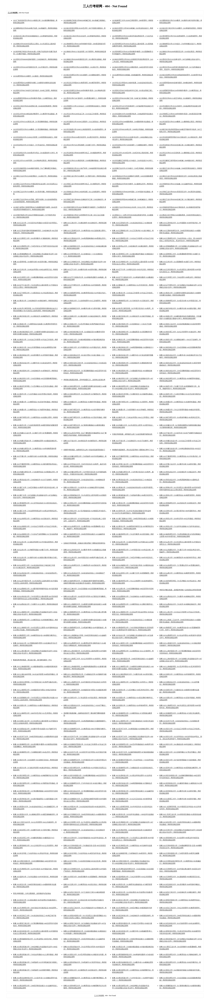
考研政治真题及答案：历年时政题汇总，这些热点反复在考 (84, 380)
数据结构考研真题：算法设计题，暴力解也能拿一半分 (32, 660)
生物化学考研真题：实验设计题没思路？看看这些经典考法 (84, 543)
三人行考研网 (99, 995)
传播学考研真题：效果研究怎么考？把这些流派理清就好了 (84, 450)
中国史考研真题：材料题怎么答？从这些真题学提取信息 (132, 434)
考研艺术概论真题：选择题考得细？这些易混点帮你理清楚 (180, 590)
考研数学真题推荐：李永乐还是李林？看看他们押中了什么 (133, 450)
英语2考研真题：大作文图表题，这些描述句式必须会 (32, 893)
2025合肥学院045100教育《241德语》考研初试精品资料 (32, 76)
